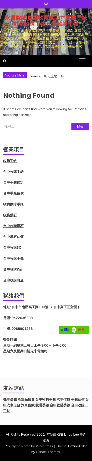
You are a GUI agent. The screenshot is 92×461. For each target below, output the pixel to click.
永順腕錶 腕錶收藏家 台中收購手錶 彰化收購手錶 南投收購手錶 (46, 20)
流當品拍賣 (26, 399)
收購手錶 (10, 161)
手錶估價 (78, 399)
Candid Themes (48, 452)
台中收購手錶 (13, 171)
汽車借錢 (63, 399)
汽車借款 (28, 405)
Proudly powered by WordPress (28, 446)
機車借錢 (10, 399)
